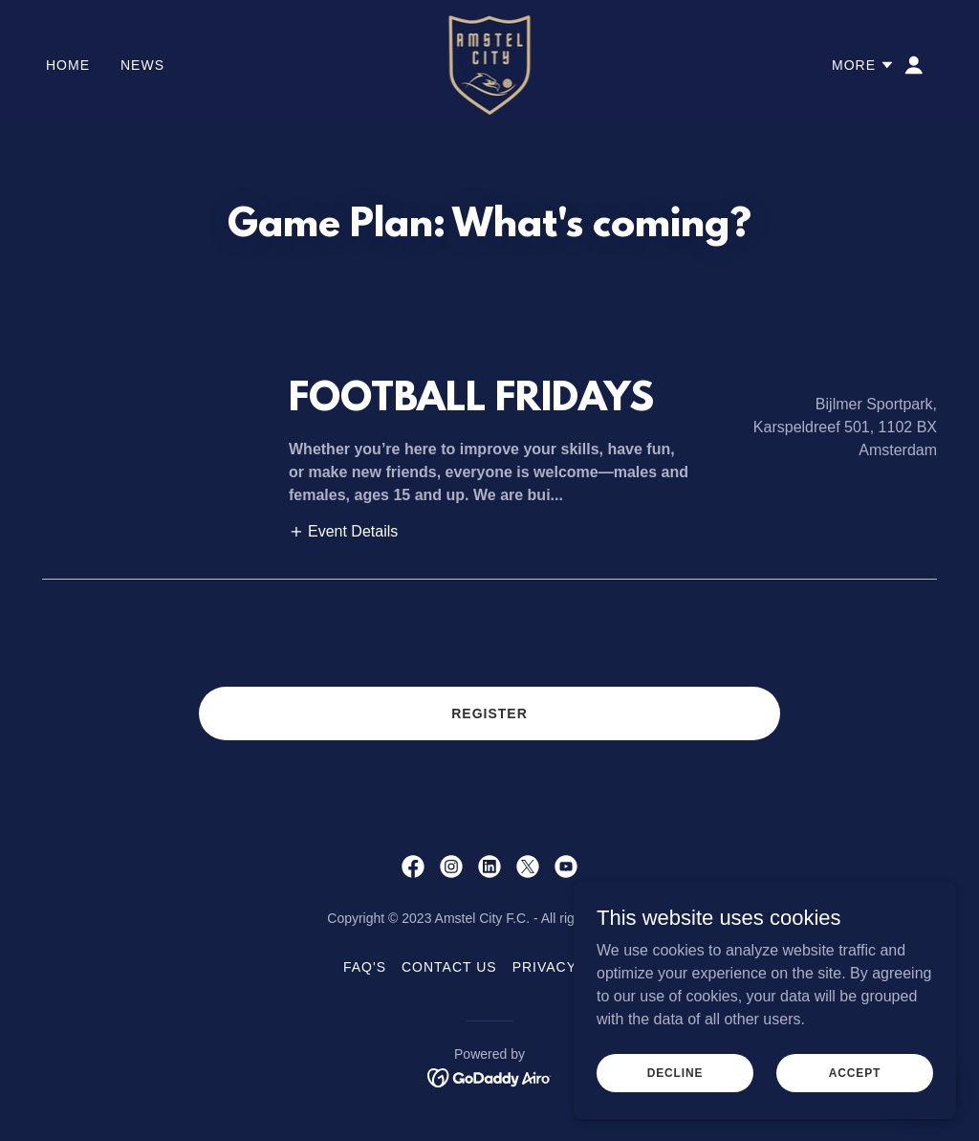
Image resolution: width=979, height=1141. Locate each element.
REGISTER (489, 713)
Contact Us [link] (449, 967)
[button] (863, 65)
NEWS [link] (142, 65)
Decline (675, 1085)
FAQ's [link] (364, 967)
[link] (490, 63)
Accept (855, 1085)
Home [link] (68, 65)
